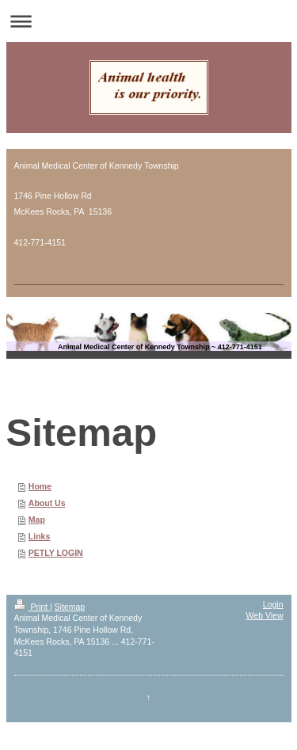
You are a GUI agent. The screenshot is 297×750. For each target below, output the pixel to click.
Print (32, 606)
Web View (265, 615)
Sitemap (70, 606)
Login (273, 604)
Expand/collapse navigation (148, 21)
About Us (47, 503)
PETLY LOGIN (56, 553)
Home (40, 486)
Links (39, 536)
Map (37, 519)
